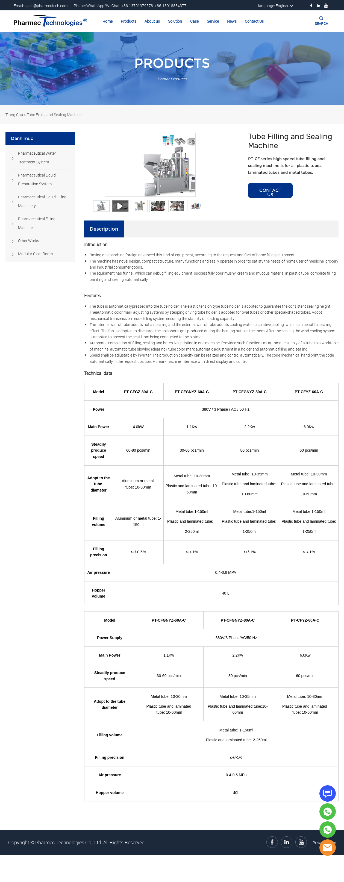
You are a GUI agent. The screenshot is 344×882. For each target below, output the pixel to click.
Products (128, 21)
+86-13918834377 (170, 5)
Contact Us (254, 21)
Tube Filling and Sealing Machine (54, 114)
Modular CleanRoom (35, 253)
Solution (175, 21)
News (232, 21)
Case (194, 21)
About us (152, 21)
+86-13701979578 (137, 5)
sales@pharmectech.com (46, 5)
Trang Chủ (14, 114)
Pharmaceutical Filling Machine (36, 223)
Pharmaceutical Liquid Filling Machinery (42, 201)
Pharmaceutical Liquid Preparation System (37, 179)
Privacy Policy (324, 869)
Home (107, 21)
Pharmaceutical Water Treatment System (37, 157)
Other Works (28, 240)
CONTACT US (270, 206)
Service (213, 21)
